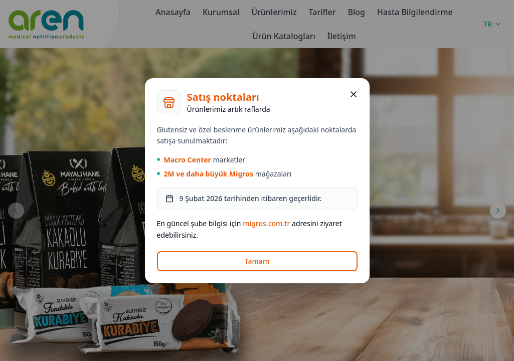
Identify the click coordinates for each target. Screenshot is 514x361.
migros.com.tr (266, 223)
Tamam (257, 261)
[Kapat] (354, 94)
